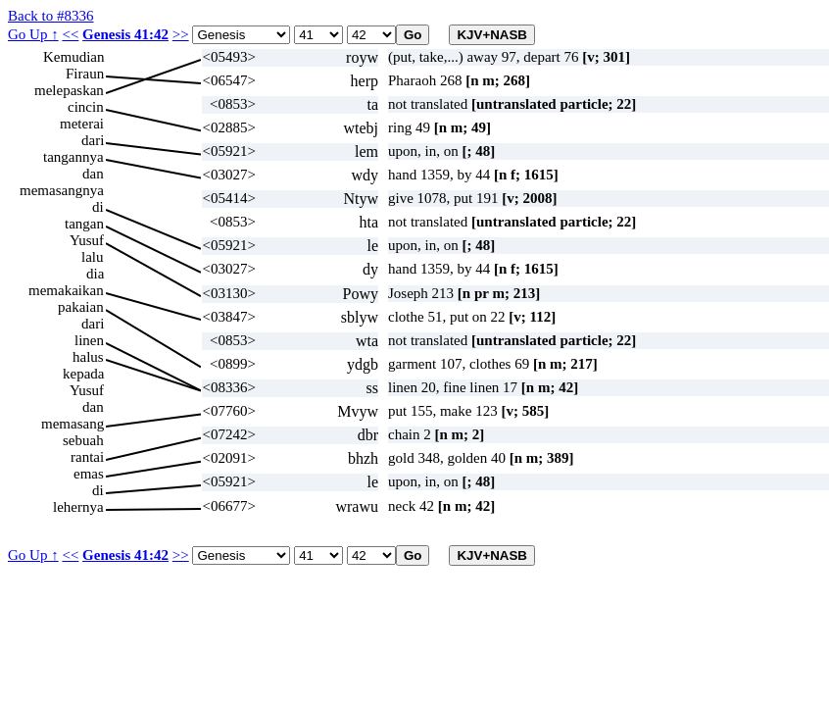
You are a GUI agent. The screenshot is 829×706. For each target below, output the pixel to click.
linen (89, 340)
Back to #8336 (51, 16)
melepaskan (69, 90)
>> (180, 34)
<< (70, 34)
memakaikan (66, 290)
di (98, 207)
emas (88, 473)
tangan (84, 223)
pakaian (81, 307)
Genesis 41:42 (125, 34)
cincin (86, 107)
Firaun (85, 73)
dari (92, 140)
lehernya (78, 507)
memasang (72, 423)
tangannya (73, 157)
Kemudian (73, 57)
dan (93, 173)
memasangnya (62, 190)
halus (88, 357)
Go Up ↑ (33, 34)
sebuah (83, 440)
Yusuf (87, 240)
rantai (87, 457)
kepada (83, 373)
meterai (82, 123)
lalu (92, 257)
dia (95, 273)
